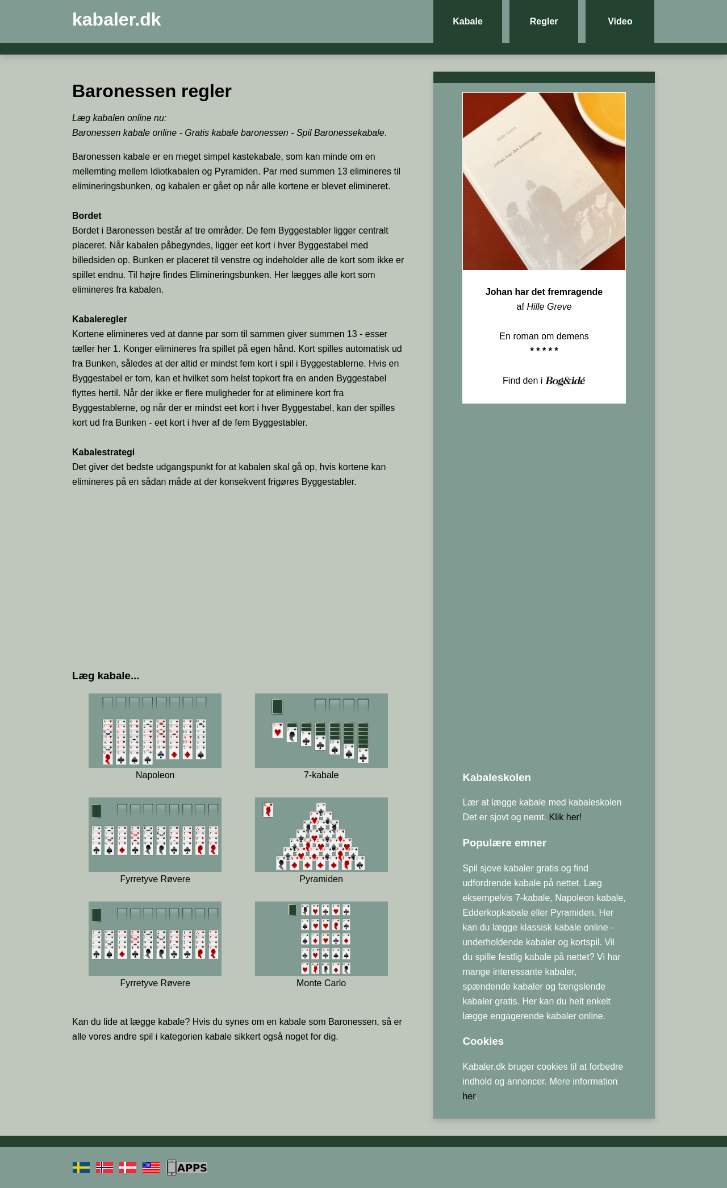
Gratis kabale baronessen (236, 133)
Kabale (467, 21)
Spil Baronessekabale (340, 133)
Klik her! (565, 817)
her (468, 1096)
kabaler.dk (116, 19)
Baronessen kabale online (124, 133)
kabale (171, 1022)
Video (620, 21)
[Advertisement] (238, 578)
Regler (544, 21)
